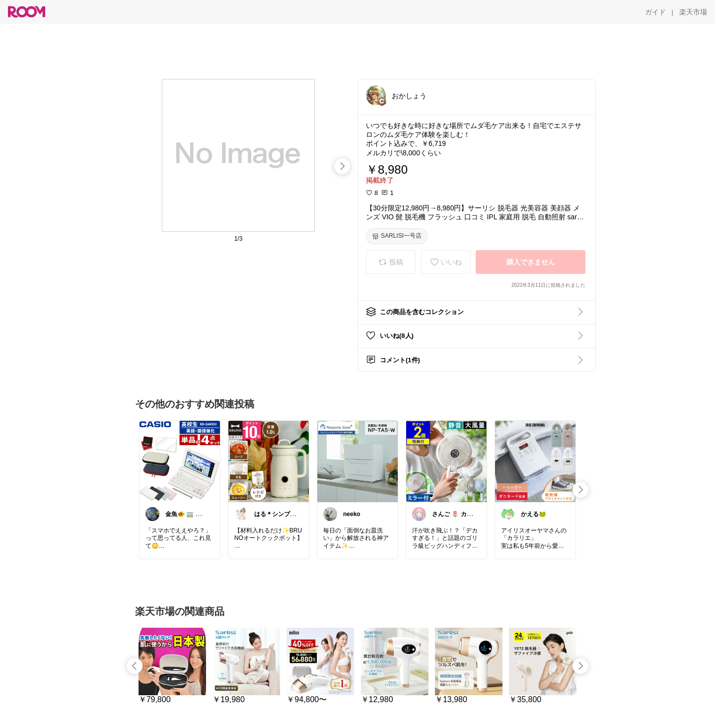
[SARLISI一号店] (397, 236)
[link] (180, 461)
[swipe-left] (135, 666)
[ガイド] (655, 11)
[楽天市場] (693, 11)
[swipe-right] (342, 166)
